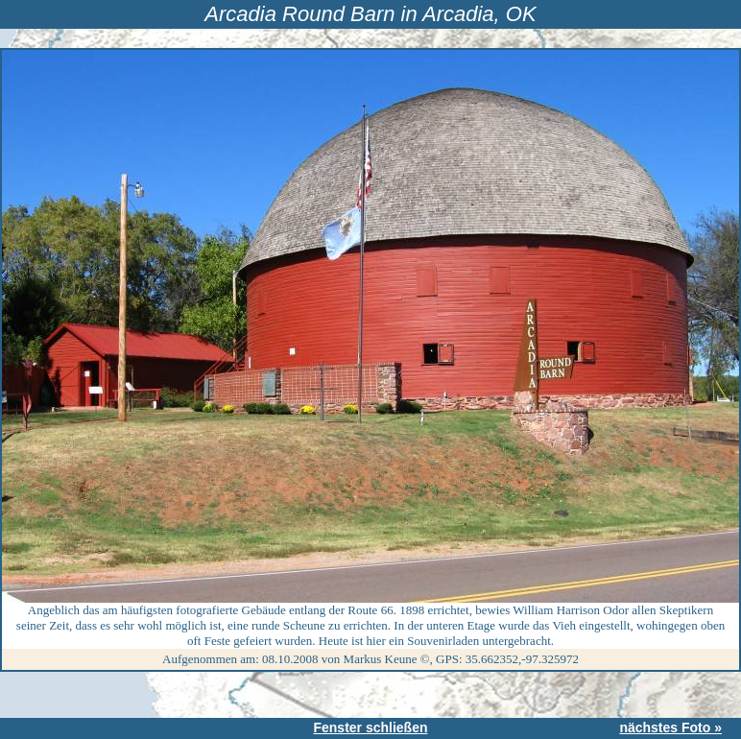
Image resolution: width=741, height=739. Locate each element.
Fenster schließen (370, 727)
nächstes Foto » (670, 727)
